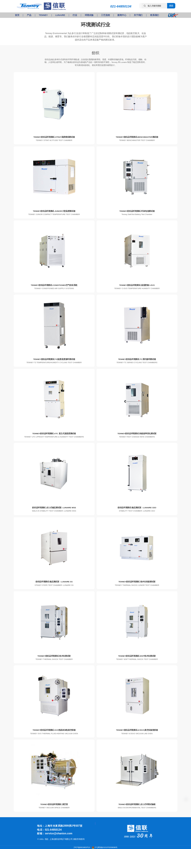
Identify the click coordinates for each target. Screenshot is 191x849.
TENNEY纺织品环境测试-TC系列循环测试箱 (137, 359)
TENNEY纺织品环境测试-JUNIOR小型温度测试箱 (54, 211)
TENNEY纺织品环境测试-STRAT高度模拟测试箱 (54, 137)
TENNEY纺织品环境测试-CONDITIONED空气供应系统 (54, 285)
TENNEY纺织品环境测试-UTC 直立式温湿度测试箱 (54, 433)
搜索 (171, 5)
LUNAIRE (60, 15)
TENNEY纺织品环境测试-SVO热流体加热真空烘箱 (54, 730)
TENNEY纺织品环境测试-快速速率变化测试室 (136, 433)
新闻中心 (121, 15)
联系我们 (154, 15)
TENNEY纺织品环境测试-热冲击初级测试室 (136, 582)
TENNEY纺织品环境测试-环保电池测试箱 (136, 211)
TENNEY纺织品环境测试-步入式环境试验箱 (136, 804)
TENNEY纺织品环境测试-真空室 (54, 804)
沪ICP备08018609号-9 (82, 848)
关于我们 (138, 15)
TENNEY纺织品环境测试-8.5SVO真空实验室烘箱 (137, 730)
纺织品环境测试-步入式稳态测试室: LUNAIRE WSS (54, 508)
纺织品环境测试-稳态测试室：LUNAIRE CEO (137, 508)
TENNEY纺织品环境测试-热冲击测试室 (54, 656)
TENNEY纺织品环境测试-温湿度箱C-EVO (137, 285)
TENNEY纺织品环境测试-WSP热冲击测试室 (137, 656)
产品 (29, 15)
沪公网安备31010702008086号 (106, 848)
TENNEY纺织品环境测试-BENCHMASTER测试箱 (137, 137)
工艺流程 (105, 15)
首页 (17, 15)
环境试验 (89, 15)
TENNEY (43, 15)
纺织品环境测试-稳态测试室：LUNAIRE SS (54, 582)
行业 (75, 15)
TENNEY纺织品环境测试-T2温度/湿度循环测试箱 (54, 359)
